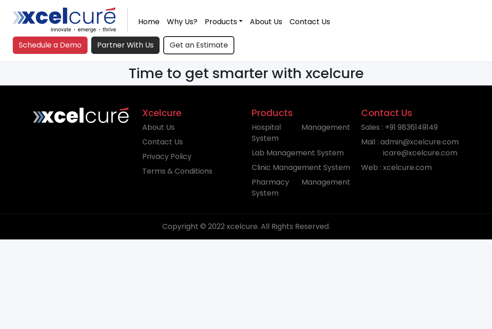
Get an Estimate (199, 45)
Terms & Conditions (177, 171)
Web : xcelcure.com (396, 167)
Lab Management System (298, 153)
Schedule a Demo (50, 45)
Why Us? (182, 21)
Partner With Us (125, 45)
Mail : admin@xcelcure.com (410, 147)
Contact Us (310, 21)
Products (221, 21)
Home (149, 21)
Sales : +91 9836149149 (399, 127)
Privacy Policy (167, 156)
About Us (266, 21)
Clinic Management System (301, 167)
